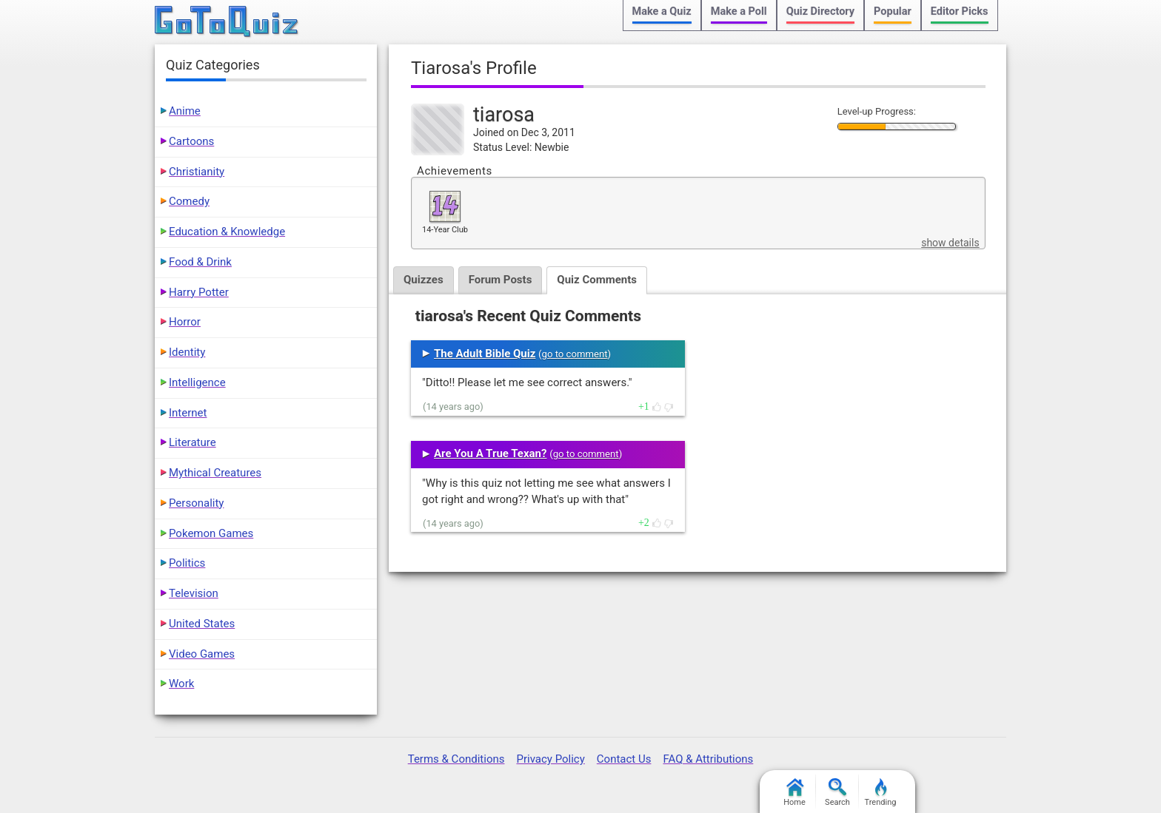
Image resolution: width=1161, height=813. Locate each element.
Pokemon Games (211, 533)
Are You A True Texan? (490, 453)
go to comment (575, 354)
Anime (185, 111)
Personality (196, 503)
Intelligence (197, 382)
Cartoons (191, 141)
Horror (185, 321)
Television (193, 593)
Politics (187, 563)
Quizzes (424, 279)
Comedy (189, 201)
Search (837, 792)
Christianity (196, 171)
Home (794, 792)
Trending (881, 792)
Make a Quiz (662, 11)
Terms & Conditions (456, 759)
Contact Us (624, 759)
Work (181, 683)
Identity (187, 352)
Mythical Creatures (215, 472)
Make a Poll (739, 11)
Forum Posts (500, 279)
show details (950, 243)
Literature (192, 442)
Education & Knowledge (227, 231)
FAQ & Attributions (708, 759)
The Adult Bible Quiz (484, 353)
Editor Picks (959, 11)
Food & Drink (200, 262)
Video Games (202, 654)
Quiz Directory (820, 11)
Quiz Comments (597, 279)
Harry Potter (199, 292)
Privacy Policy (550, 759)
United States (202, 623)
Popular (892, 11)
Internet (188, 412)
